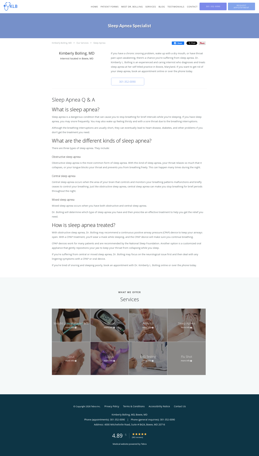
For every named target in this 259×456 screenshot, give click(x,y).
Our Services (82, 42)
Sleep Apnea (99, 42)
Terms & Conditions (134, 406)
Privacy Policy (111, 406)
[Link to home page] (9, 6)
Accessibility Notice (159, 406)
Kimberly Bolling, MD (62, 42)
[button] (241, 6)
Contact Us (180, 406)
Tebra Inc (95, 406)
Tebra (144, 443)
